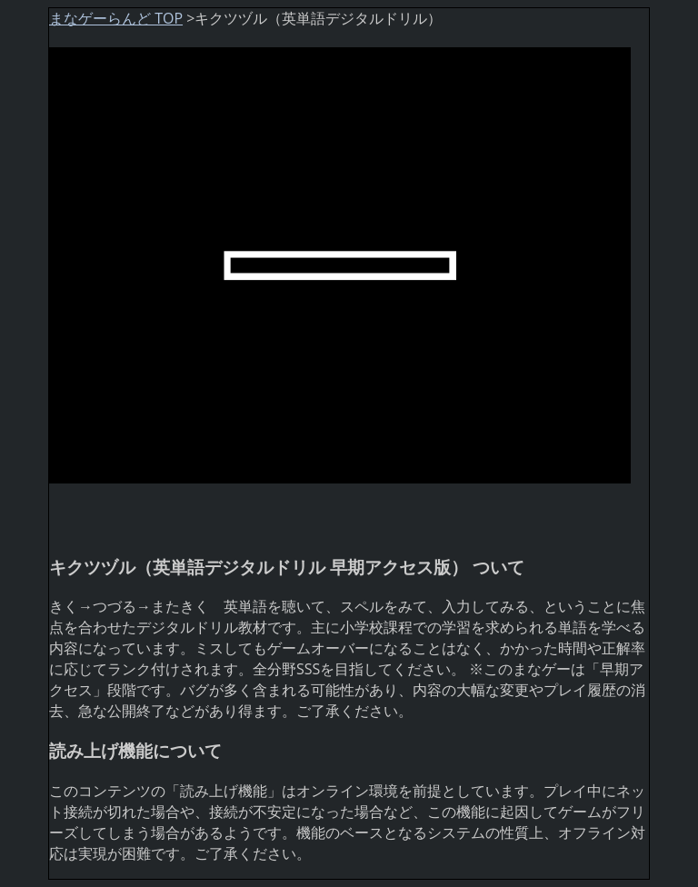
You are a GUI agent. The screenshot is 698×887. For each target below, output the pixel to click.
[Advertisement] (194, 510)
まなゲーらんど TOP (116, 18)
